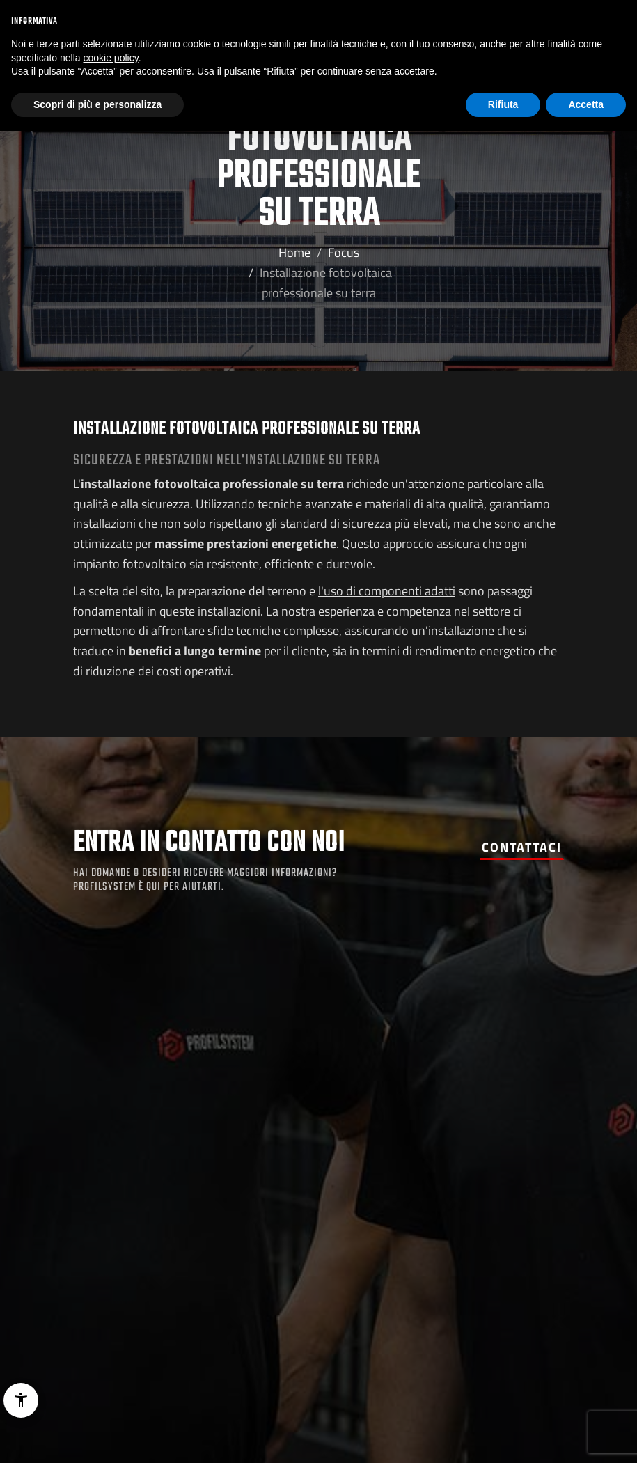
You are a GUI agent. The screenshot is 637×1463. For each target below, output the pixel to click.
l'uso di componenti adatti (386, 590)
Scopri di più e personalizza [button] (97, 104)
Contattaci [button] (522, 847)
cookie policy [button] (111, 57)
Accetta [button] (586, 104)
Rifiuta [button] (503, 104)
